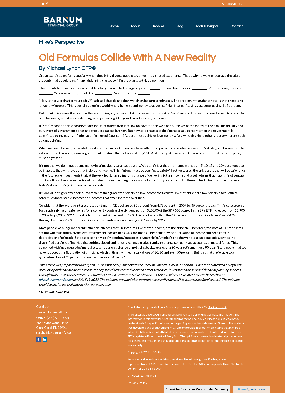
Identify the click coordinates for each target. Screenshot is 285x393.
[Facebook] (47, 3)
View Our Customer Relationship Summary (197, 389)
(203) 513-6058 (232, 3)
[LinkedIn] (43, 3)
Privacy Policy (138, 383)
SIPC (202, 364)
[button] (132, 22)
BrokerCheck (217, 307)
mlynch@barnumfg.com (56, 280)
